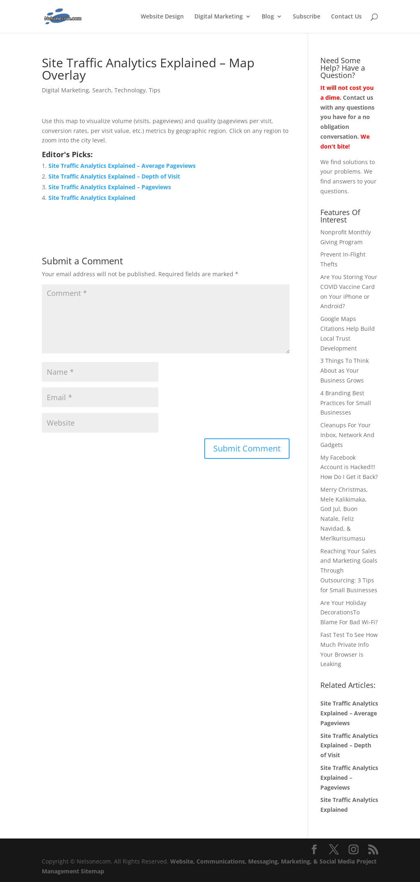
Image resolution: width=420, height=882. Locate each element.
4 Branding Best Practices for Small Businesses (345, 403)
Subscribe (306, 17)
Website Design (162, 17)
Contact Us (346, 17)
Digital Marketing (218, 17)
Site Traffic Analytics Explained (91, 198)
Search (101, 90)
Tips (154, 90)
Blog (268, 17)
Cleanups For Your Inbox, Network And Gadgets (347, 435)
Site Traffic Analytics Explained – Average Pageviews (122, 166)
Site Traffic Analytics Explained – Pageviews (109, 187)
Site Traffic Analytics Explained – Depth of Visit (114, 176)
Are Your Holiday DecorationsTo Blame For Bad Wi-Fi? (349, 612)
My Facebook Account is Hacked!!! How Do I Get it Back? (349, 467)
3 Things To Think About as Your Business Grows (344, 370)
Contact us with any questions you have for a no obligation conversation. (347, 117)
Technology (130, 90)
